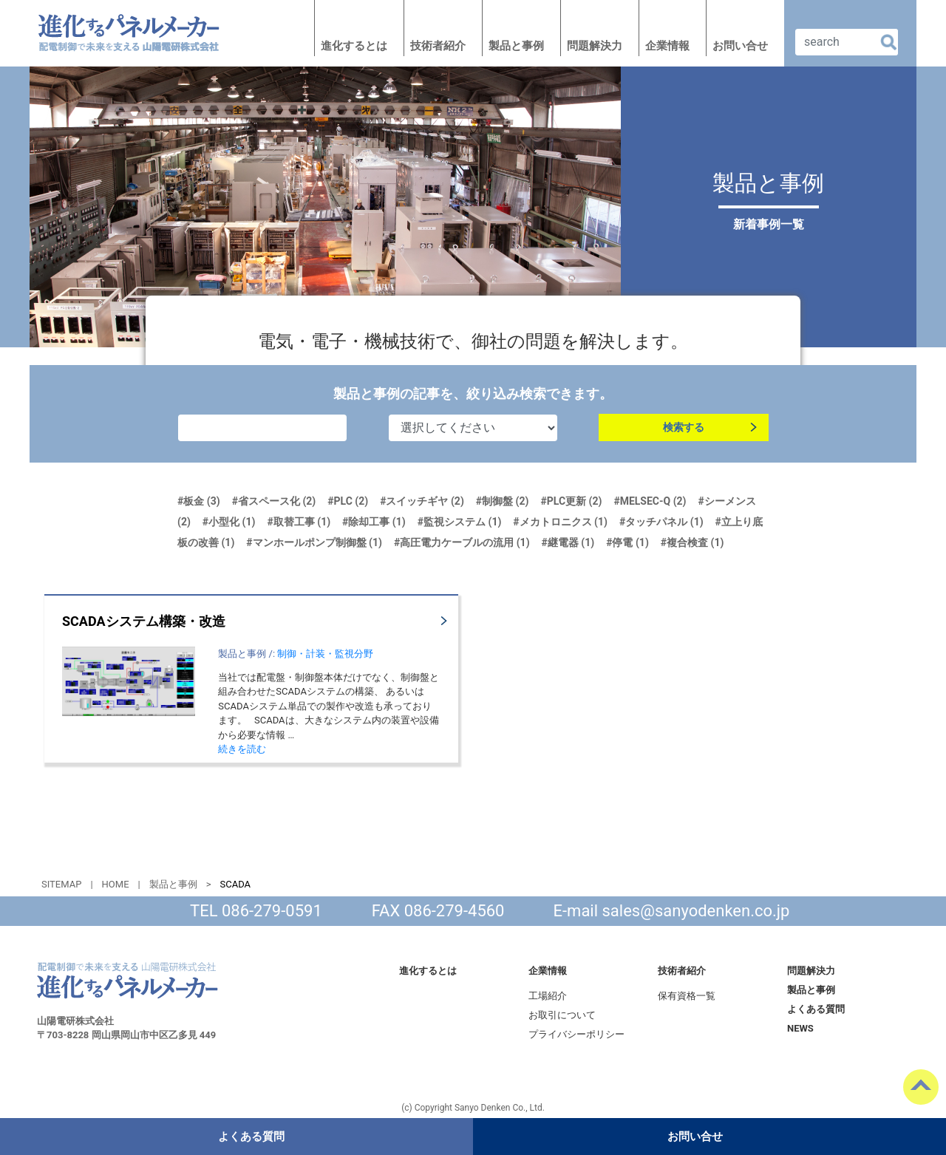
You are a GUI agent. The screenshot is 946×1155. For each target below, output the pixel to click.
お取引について (562, 1015)
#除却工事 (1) (374, 522)
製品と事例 (516, 45)
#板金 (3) (198, 501)
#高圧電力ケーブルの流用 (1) (462, 542)
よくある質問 (816, 1009)
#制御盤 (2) (502, 501)
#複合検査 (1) (692, 542)
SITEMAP (61, 884)
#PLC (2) (347, 501)
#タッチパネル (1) (661, 522)
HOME (115, 884)
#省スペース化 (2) (274, 501)
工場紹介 (547, 995)
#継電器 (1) (568, 542)
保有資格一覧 (686, 995)
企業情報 (667, 45)
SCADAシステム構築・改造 (143, 621)
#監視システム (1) (460, 522)
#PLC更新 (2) (571, 501)
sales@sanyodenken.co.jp (696, 911)
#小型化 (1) (229, 522)
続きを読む (242, 748)
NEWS (800, 1028)
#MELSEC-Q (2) (649, 501)
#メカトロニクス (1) (560, 522)
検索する (683, 427)
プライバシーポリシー (576, 1034)
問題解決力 (594, 45)
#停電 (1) (627, 542)
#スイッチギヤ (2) (422, 501)
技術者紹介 (438, 45)
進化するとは (354, 45)
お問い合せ (740, 45)
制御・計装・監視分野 (325, 653)
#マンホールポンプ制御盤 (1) (314, 542)
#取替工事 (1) (298, 522)
